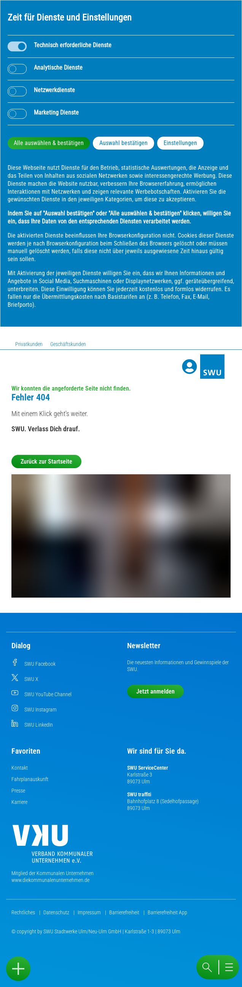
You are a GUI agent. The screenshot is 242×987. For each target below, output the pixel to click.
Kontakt (19, 768)
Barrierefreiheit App (167, 912)
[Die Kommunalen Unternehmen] (52, 847)
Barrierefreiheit (124, 912)
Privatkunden (29, 344)
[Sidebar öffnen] (18, 969)
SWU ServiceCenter (147, 768)
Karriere (19, 802)
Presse (18, 791)
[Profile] (189, 366)
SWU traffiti (139, 794)
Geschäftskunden (68, 344)
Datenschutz (56, 912)
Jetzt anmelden (155, 691)
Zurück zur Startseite (46, 461)
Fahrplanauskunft (29, 779)
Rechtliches (23, 912)
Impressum (90, 912)
